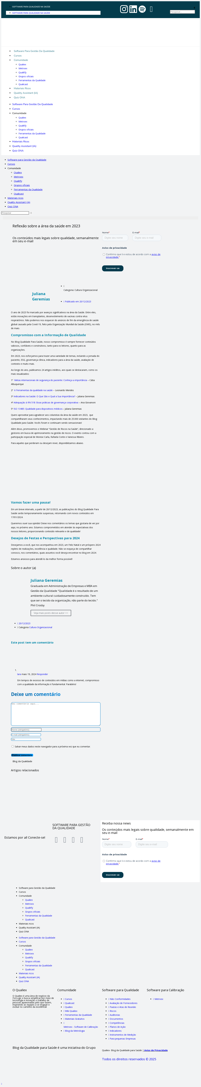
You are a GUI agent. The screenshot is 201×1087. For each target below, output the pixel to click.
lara (19, 674)
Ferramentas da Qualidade (32, 80)
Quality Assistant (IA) (26, 93)
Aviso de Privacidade (156, 1050)
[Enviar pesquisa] (31, 212)
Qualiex (22, 64)
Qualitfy (22, 72)
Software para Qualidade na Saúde (31, 7)
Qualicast (23, 84)
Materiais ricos (22, 88)
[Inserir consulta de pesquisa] (15, 213)
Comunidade (21, 60)
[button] (182, 8)
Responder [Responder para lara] (42, 674)
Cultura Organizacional (40, 627)
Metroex (23, 68)
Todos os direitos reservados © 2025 (129, 1059)
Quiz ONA (19, 97)
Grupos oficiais (26, 76)
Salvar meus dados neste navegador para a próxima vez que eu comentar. (52, 746)
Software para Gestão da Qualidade (34, 51)
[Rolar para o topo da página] (1, 1083)
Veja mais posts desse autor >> (51, 612)
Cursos (18, 55)
